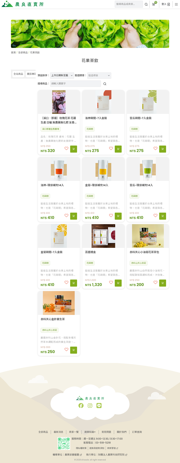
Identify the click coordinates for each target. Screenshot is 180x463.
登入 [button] (166, 4)
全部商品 (23, 52)
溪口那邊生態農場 (50, 129)
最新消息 (58, 432)
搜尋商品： (44, 83)
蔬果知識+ (90, 432)
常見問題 (106, 432)
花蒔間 (90, 129)
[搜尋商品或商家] (146, 4)
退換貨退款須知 (96, 448)
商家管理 (112, 448)
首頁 (13, 52)
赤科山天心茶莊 (138, 263)
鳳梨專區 (32, 74)
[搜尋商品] (104, 83)
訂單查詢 (137, 432)
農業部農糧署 (73, 454)
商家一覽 (74, 432)
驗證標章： (81, 75)
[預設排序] (62, 75)
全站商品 (18, 74)
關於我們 (121, 432)
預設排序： (44, 75)
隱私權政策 (81, 448)
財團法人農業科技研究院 (112, 454)
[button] (154, 4)
